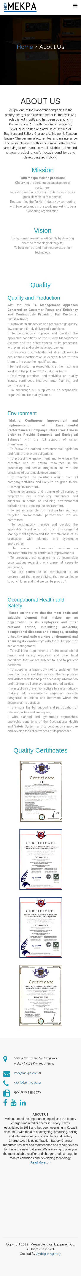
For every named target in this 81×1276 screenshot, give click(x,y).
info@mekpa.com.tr (27, 1073)
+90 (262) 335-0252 (27, 1082)
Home (25, 47)
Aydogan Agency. (48, 1254)
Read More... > (40, 1162)
